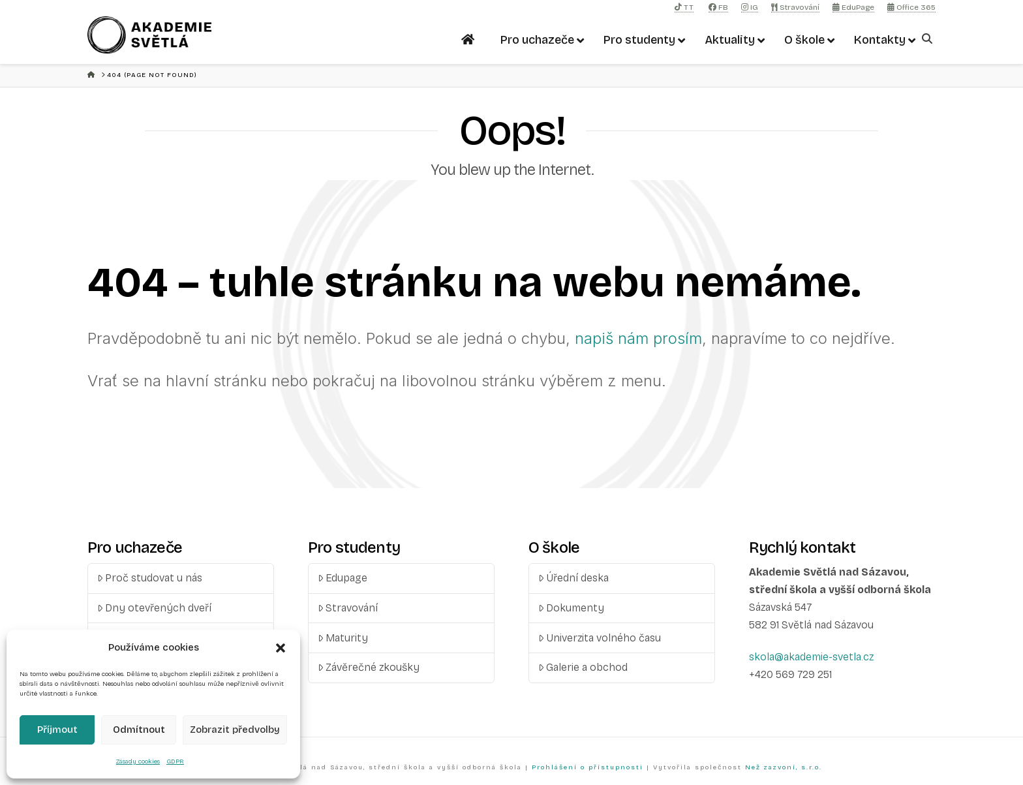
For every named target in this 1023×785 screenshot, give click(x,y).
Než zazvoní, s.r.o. (783, 767)
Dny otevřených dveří (154, 608)
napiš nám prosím (638, 338)
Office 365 (911, 7)
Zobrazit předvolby (235, 729)
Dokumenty (571, 608)
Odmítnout (139, 729)
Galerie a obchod (583, 667)
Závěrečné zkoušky (369, 667)
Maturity (343, 638)
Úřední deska (573, 578)
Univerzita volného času (600, 638)
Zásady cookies (138, 761)
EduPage (853, 7)
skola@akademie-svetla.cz (811, 657)
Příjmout (57, 729)
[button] (280, 647)
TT (684, 7)
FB (718, 7)
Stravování (795, 7)
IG (749, 7)
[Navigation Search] (929, 39)
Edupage (343, 578)
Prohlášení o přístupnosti (587, 767)
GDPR (175, 761)
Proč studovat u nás (150, 578)
